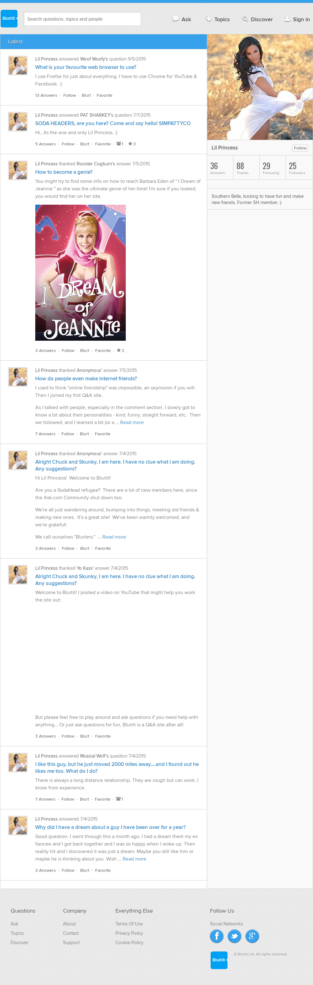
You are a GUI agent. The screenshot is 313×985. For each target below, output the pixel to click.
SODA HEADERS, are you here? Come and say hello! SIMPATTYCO (113, 123)
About (69, 924)
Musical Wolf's (94, 756)
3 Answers (45, 350)
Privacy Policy (129, 933)
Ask (181, 19)
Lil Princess (46, 59)
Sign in (296, 19)
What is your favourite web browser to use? (85, 67)
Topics (217, 19)
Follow (69, 95)
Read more (132, 422)
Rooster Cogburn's (96, 164)
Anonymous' (89, 370)
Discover (257, 19)
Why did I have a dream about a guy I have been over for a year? (110, 827)
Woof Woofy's (94, 59)
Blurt (86, 95)
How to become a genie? (64, 172)
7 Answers (45, 433)
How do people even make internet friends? (86, 379)
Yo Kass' (85, 568)
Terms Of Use (129, 924)
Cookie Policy (129, 942)
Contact (71, 933)
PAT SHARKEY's (96, 115)
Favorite (104, 95)
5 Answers (45, 144)
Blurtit (8, 18)
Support (71, 942)
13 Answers (46, 95)
